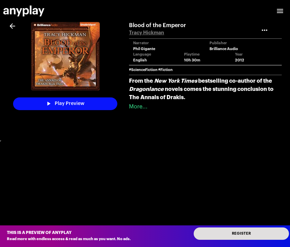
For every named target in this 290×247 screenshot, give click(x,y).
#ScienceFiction (143, 70)
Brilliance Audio (224, 49)
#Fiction (165, 70)
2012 (239, 60)
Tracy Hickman (146, 32)
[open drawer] (280, 11)
